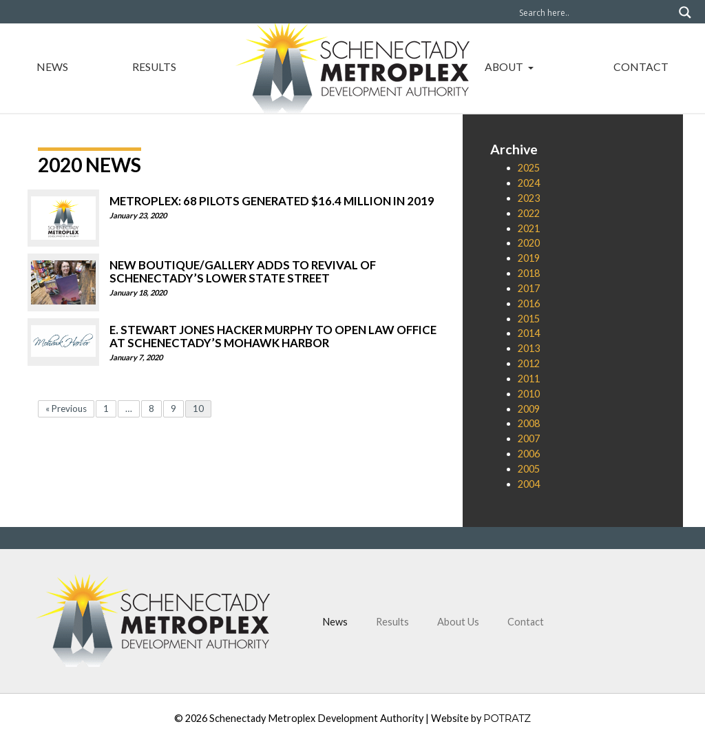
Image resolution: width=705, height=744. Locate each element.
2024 (529, 183)
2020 (529, 243)
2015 (529, 318)
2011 (529, 378)
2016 (529, 303)
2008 (529, 423)
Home (352, 63)
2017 (529, 288)
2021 (529, 228)
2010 (529, 394)
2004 (529, 484)
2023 (529, 198)
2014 (529, 333)
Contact (641, 67)
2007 (529, 438)
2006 (529, 453)
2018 (529, 273)
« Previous (66, 408)
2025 (529, 168)
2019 (529, 258)
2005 (529, 469)
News (52, 67)
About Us (458, 622)
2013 (529, 348)
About (505, 67)
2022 (529, 213)
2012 (529, 363)
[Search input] (595, 12)
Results (154, 67)
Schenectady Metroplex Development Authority (316, 718)
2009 (529, 409)
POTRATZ (507, 718)
